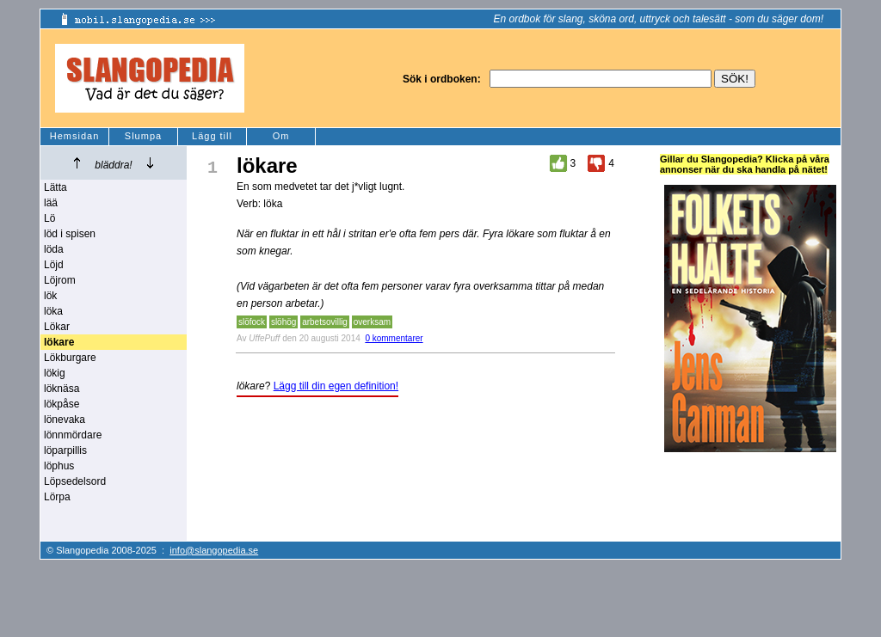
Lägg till (212, 136)
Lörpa (57, 497)
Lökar (57, 327)
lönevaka (64, 419)
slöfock (251, 322)
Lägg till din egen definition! (336, 386)
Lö (49, 218)
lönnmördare (73, 435)
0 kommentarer (393, 338)
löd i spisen (69, 234)
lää (51, 203)
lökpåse (61, 404)
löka (53, 311)
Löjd (54, 265)
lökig (54, 373)
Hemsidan (75, 136)
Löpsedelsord (75, 481)
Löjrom (60, 280)
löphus (59, 466)
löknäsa (61, 389)
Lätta (55, 187)
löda (54, 249)
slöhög (283, 322)
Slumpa (143, 136)
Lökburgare (70, 358)
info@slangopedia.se (213, 550)
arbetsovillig (325, 322)
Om (281, 136)
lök (50, 296)
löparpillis (65, 450)
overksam (372, 322)
